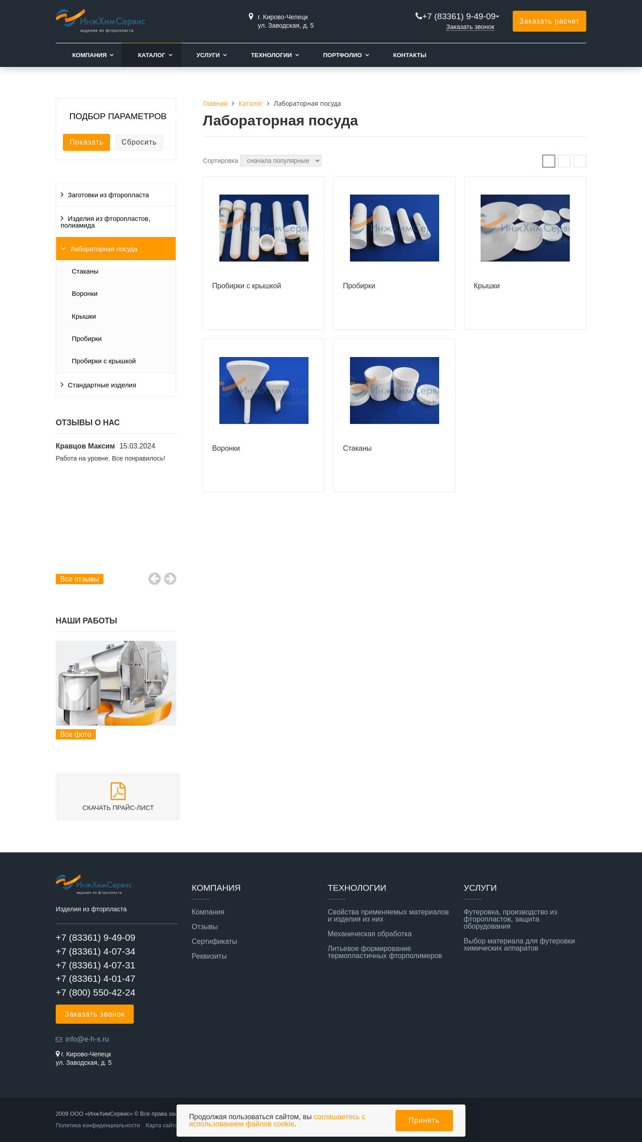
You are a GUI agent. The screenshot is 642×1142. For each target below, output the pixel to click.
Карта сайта (161, 1125)
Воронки (85, 293)
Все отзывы (79, 579)
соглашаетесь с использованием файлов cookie (277, 1120)
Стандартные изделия (102, 385)
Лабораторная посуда (104, 249)
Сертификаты (214, 941)
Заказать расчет (549, 21)
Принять (424, 1120)
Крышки (84, 316)
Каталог (151, 55)
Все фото (75, 734)
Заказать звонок (470, 26)
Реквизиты (209, 956)
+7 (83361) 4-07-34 (96, 951)
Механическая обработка (370, 934)
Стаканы (85, 271)
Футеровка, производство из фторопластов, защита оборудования (510, 919)
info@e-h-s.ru (87, 1039)
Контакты (410, 55)
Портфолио (342, 55)
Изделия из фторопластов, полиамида (105, 222)
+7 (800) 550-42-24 (96, 992)
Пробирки (87, 338)
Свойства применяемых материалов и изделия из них (388, 916)
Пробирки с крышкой (104, 361)
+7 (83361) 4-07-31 (96, 965)
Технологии (271, 55)
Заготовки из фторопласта (108, 195)
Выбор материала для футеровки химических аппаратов (519, 945)
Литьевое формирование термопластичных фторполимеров (385, 952)
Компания (89, 55)
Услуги (208, 55)
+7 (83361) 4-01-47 (96, 978)
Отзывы (205, 926)
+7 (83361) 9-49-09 (459, 16)
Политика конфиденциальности (98, 1125)
